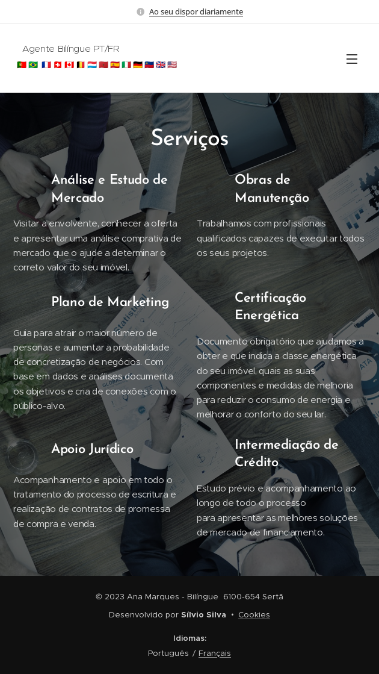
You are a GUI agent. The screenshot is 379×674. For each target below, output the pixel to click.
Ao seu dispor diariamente (196, 11)
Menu (352, 59)
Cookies (254, 615)
